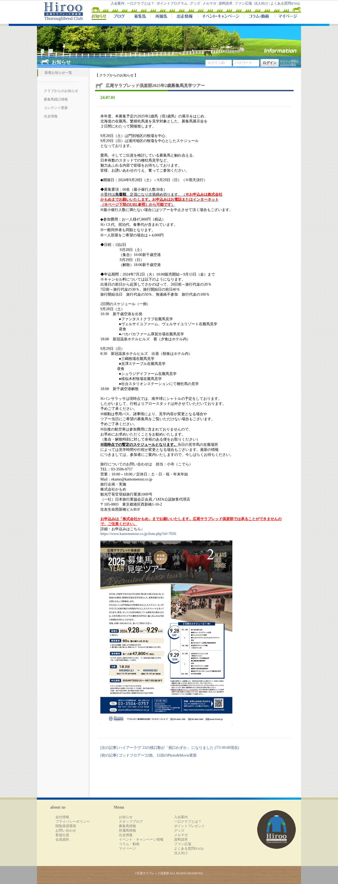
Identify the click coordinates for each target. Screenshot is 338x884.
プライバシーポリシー (72, 821)
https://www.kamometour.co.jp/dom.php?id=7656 (138, 534)
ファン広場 (243, 3)
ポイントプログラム (172, 3)
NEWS (99, 17)
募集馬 (139, 17)
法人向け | (262, 3)
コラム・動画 (259, 17)
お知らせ (126, 817)
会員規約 (62, 839)
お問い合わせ (65, 830)
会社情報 (62, 817)
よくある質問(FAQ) (285, 3)
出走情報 (184, 17)
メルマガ (209, 3)
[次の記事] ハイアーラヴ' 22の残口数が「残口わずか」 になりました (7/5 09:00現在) (169, 747)
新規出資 (62, 835)
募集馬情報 (127, 826)
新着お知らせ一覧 (58, 73)
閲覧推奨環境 (65, 826)
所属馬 (160, 17)
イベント (221, 17)
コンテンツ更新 (56, 108)
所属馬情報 (127, 830)
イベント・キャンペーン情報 (141, 839)
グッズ (195, 3)
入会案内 (117, 3)
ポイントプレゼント (189, 826)
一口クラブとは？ (140, 3)
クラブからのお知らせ (61, 91)
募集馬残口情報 (56, 99)
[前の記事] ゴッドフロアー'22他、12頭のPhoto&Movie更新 (148, 755)
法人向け (181, 853)
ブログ (119, 17)
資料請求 (225, 3)
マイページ (287, 17)
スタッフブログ (131, 821)
